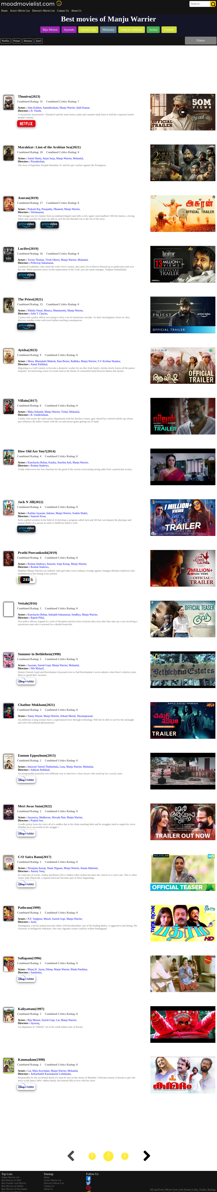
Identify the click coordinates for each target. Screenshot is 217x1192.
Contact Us (63, 10)
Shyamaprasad (84, 716)
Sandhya (76, 614)
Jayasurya (33, 817)
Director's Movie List (43, 10)
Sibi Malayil (37, 668)
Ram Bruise (63, 361)
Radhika (75, 361)
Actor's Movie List (20, 10)
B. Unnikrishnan (39, 414)
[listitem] (50, 30)
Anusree (51, 563)
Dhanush (58, 209)
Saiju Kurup (63, 563)
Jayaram (32, 665)
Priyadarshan (37, 161)
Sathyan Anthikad (40, 769)
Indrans (50, 513)
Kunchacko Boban (37, 462)
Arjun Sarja (49, 158)
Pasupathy (46, 209)
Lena (62, 766)
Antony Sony (37, 871)
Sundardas (36, 972)
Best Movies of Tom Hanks (14, 1189)
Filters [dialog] (201, 40)
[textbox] (196, 4)
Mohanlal (78, 158)
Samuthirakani (50, 107)
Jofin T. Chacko (39, 313)
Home (4, 10)
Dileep (49, 969)
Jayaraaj (35, 1023)
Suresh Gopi (44, 665)
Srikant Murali (68, 716)
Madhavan (44, 817)
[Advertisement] (109, 67)
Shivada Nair (58, 817)
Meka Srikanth (35, 411)
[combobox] (196, 4)
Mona (31, 361)
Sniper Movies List (10, 1177)
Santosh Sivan (38, 516)
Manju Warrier (67, 107)
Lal (57, 1020)
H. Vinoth (36, 110)
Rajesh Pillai (37, 617)
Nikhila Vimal (35, 310)
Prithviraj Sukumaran (42, 262)
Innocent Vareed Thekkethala (43, 766)
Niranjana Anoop (37, 868)
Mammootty (59, 310)
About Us (76, 10)
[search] (202, 4)
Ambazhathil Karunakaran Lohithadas (51, 1073)
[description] (30, 101)
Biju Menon (34, 1020)
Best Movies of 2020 (11, 1180)
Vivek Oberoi (52, 259)
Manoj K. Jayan (36, 969)
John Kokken (35, 107)
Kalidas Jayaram (36, 513)
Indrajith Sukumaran (59, 614)
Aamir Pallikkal (39, 364)
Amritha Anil (64, 462)
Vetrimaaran (37, 212)
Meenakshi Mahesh (45, 361)
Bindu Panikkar (79, 969)
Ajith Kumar (82, 107)
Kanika (52, 462)
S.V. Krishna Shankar (109, 361)
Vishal (64, 411)
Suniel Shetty (34, 158)
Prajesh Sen (37, 820)
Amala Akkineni (89, 868)
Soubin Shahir (79, 513)
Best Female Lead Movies (13, 1183)
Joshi (33, 921)
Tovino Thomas (36, 259)
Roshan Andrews (40, 465)
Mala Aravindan (40, 1070)
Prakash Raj (34, 209)
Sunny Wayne (35, 716)
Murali (47, 918)
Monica (48, 310)
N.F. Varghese (35, 918)
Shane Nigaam (54, 868)
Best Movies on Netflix (12, 1186)
